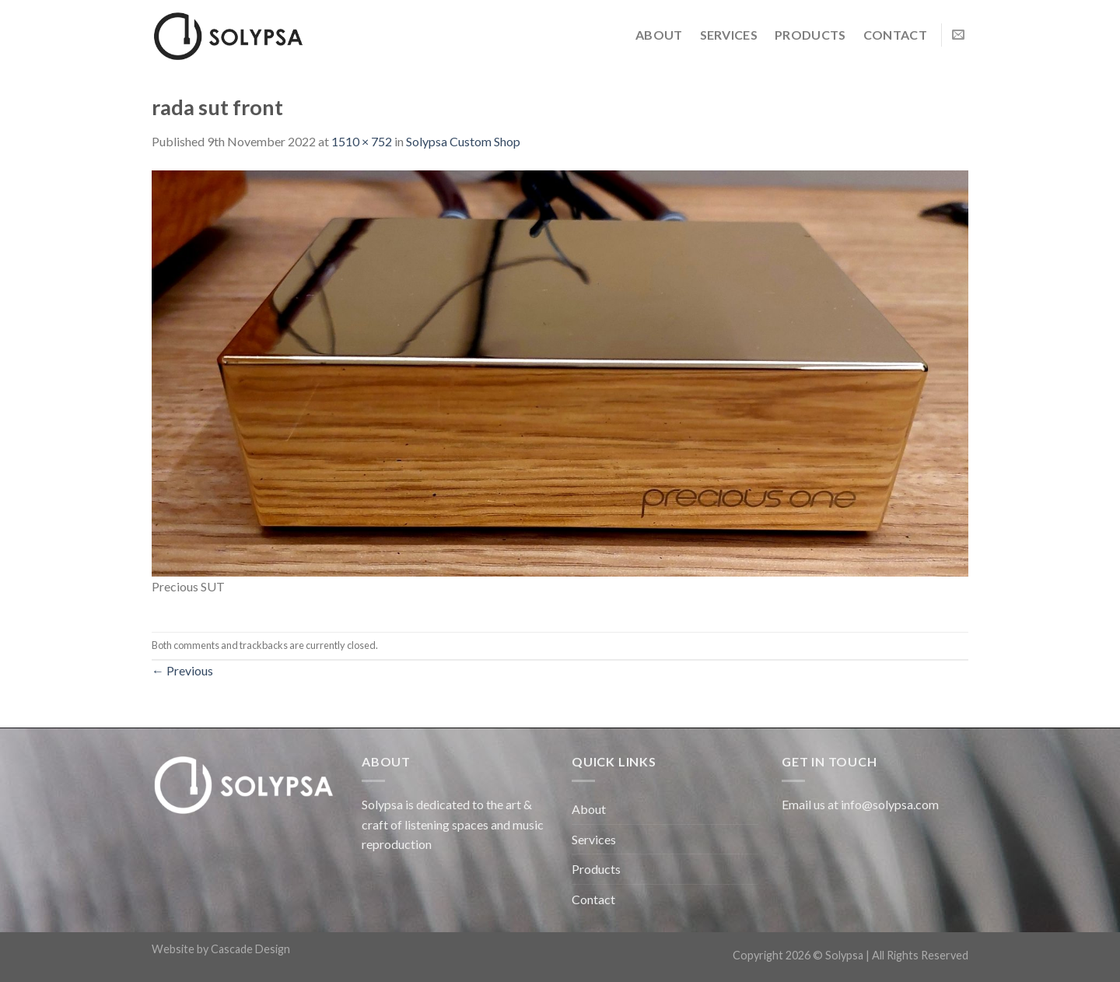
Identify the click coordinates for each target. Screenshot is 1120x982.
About (659, 34)
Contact (895, 34)
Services (729, 34)
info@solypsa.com (890, 804)
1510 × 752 (361, 141)
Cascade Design (250, 949)
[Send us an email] (958, 35)
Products (810, 34)
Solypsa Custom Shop (463, 141)
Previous (182, 670)
